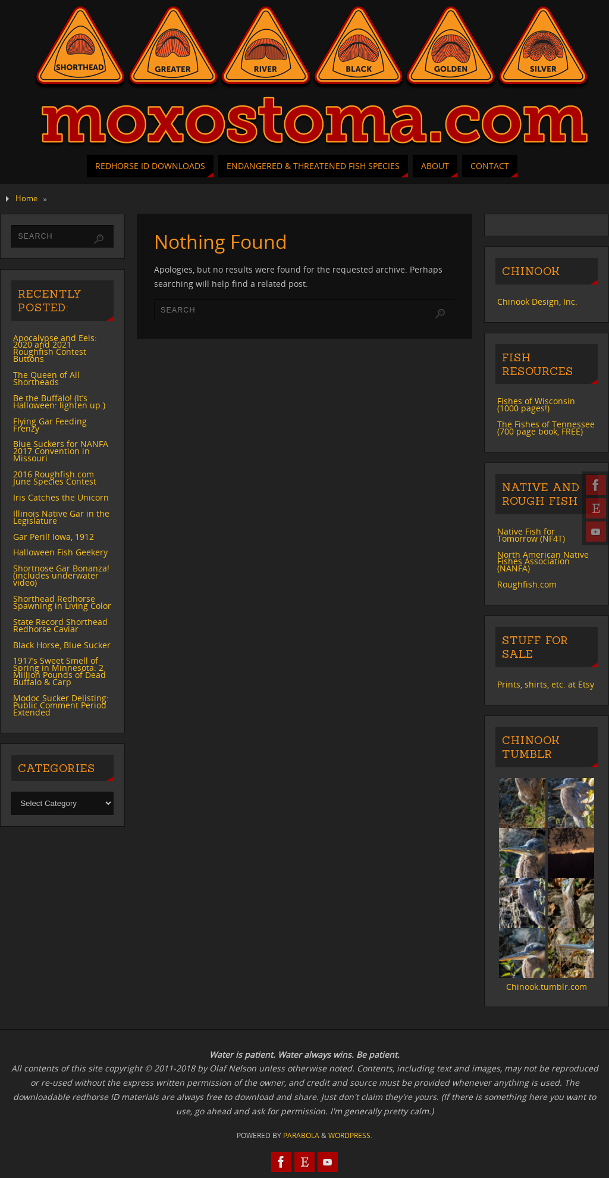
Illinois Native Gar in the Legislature (61, 517)
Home (26, 198)
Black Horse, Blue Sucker (62, 645)
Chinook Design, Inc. (537, 301)
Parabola (301, 1135)
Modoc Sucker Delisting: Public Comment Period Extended (61, 705)
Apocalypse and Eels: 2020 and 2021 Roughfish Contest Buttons (55, 348)
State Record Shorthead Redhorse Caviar (60, 625)
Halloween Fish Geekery (60, 552)
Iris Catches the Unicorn (61, 497)
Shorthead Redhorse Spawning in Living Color (62, 602)
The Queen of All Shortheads (46, 378)
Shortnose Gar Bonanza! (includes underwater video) (61, 575)
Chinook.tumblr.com (546, 986)
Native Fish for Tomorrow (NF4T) (531, 535)
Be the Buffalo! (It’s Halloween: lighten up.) (59, 401)
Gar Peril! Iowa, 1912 (53, 536)
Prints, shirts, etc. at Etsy (545, 684)
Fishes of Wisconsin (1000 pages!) (536, 404)
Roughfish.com (527, 584)
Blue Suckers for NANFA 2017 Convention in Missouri (60, 451)
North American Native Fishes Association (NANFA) (543, 561)
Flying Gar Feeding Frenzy (50, 424)
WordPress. (350, 1135)
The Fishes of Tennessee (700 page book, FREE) (546, 427)
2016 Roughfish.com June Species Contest (54, 477)
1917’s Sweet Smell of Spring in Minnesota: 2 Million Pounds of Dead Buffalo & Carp (59, 671)
